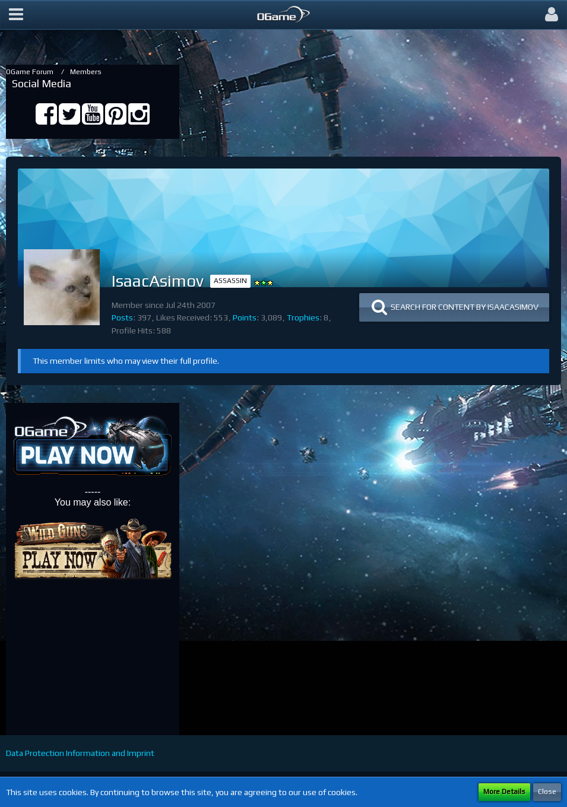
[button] (16, 14)
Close (547, 791)
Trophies (303, 317)
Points (244, 317)
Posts (122, 317)
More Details (504, 791)
